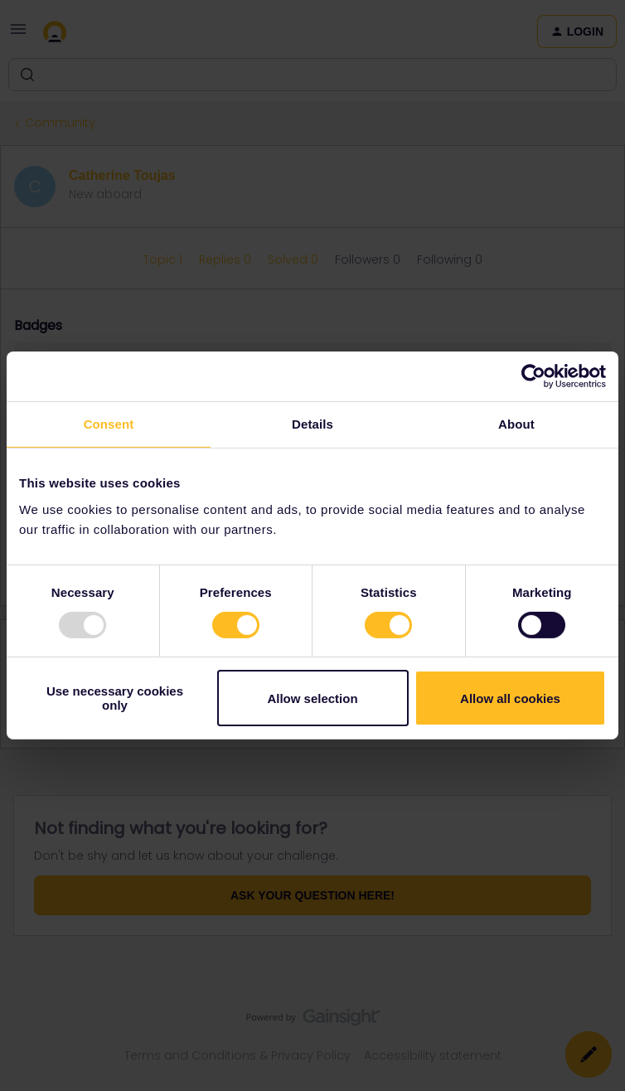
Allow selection (312, 698)
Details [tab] (312, 424)
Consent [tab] (109, 424)
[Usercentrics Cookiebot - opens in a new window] (533, 376)
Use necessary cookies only (114, 698)
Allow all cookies (510, 698)
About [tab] (516, 424)
